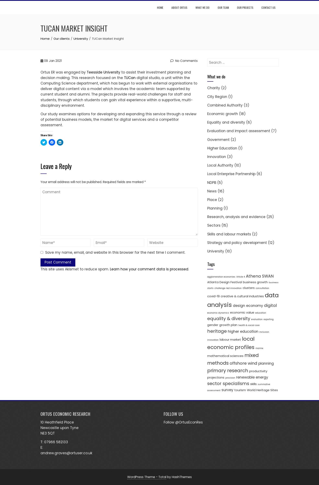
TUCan (130, 77)
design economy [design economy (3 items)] (248, 305)
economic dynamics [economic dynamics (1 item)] (218, 312)
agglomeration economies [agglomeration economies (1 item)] (221, 276)
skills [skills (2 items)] (253, 384)
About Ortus (179, 7)
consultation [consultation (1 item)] (262, 288)
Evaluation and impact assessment (238, 130)
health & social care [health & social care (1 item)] (249, 325)
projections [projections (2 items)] (215, 377)
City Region (217, 96)
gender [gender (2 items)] (212, 325)
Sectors (213, 225)
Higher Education (222, 148)
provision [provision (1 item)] (230, 377)
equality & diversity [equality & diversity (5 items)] (228, 318)
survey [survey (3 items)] (227, 389)
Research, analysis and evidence (236, 216)
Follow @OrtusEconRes (183, 422)
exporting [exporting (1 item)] (269, 319)
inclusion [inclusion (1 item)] (264, 332)
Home (160, 7)
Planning (215, 208)
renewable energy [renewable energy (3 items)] (252, 377)
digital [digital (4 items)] (270, 305)
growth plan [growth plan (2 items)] (228, 325)
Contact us (269, 7)
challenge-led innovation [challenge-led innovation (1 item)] (228, 288)
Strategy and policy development (237, 242)
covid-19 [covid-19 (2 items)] (213, 296)
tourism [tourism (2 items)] (240, 390)
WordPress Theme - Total (146, 477)
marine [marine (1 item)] (259, 348)
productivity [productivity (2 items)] (258, 371)
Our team (223, 7)
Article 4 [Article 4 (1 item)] (240, 276)
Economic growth (222, 113)
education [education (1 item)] (260, 312)
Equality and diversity (226, 122)
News (212, 191)
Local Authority (220, 165)
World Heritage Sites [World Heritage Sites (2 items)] (262, 390)
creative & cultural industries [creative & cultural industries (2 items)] (242, 296)
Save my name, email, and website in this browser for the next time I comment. (115, 252)
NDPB (211, 182)
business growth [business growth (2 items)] (255, 282)
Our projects (245, 7)
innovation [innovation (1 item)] (213, 339)
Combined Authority (225, 105)
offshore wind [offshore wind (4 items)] (243, 363)
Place (212, 199)
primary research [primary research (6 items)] (227, 370)
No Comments (184, 61)
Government (218, 139)
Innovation (216, 156)
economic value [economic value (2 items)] (242, 312)
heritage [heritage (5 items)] (217, 331)
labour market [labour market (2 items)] (230, 339)
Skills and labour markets (229, 234)
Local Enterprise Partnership (231, 173)
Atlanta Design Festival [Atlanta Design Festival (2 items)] (224, 282)
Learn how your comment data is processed (149, 269)
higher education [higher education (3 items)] (243, 331)
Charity (213, 88)
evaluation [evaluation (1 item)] (257, 319)
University (215, 251)
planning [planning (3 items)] (266, 363)
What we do (203, 7)
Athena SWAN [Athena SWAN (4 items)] (260, 276)
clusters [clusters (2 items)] (249, 288)
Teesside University (103, 72)
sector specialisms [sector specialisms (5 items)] (228, 383)
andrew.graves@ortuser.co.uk (66, 453)
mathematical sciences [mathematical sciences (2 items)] (225, 356)
